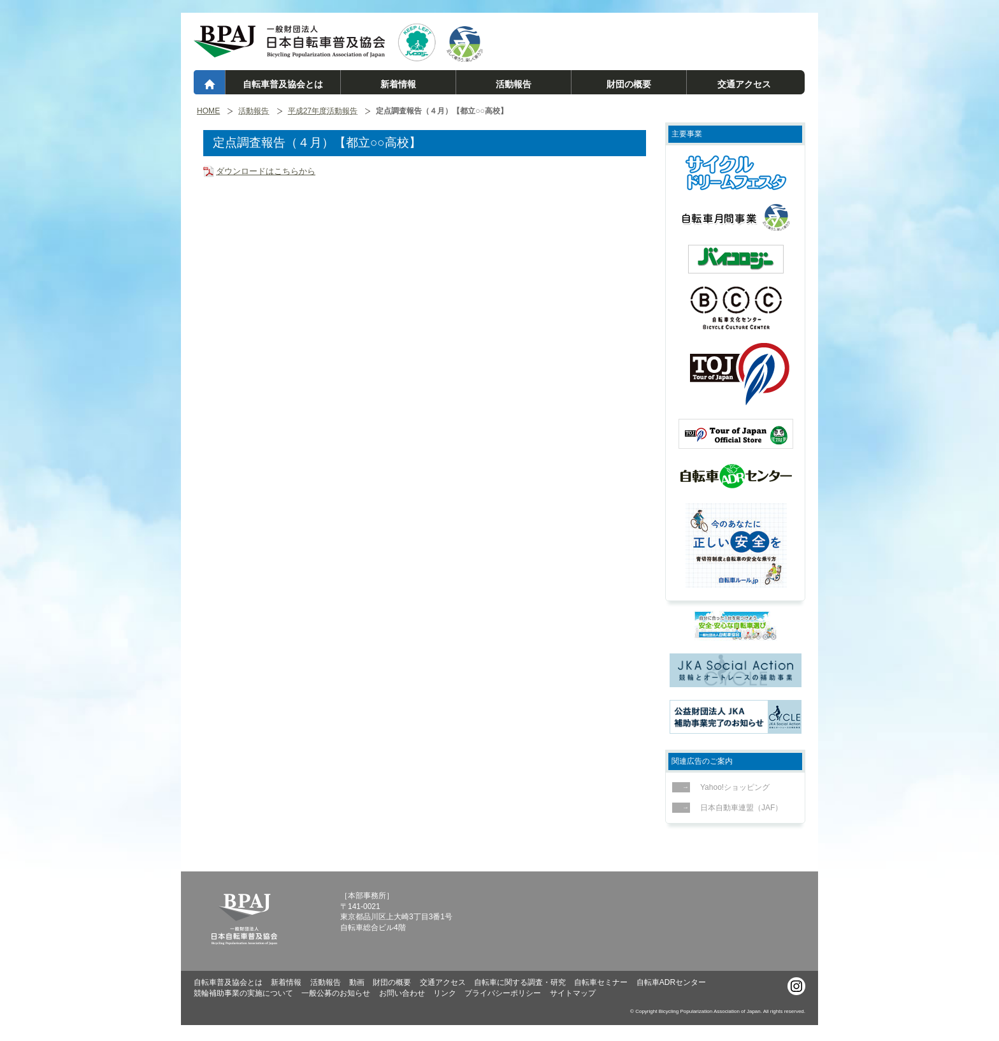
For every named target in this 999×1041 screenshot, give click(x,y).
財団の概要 (629, 84)
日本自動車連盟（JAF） (737, 807)
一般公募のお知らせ (335, 993)
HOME (208, 111)
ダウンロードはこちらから (265, 171)
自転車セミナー (601, 982)
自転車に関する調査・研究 (520, 982)
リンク (444, 993)
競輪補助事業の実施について (243, 993)
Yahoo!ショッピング (731, 787)
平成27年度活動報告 (322, 111)
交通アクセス (744, 84)
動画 (356, 982)
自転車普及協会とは (283, 84)
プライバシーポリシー (502, 993)
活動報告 (513, 84)
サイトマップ (573, 993)
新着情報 (398, 84)
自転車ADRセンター (671, 982)
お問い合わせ (402, 993)
